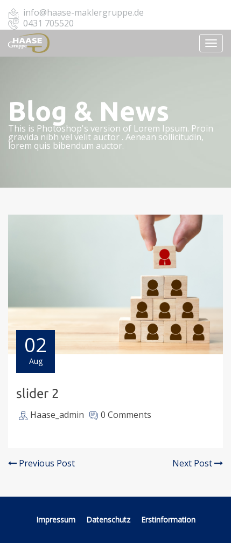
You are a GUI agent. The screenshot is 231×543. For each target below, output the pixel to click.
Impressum (55, 519)
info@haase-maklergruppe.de (83, 12)
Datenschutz (109, 519)
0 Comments (126, 415)
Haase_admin (57, 415)
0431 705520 (48, 23)
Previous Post (41, 463)
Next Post (197, 463)
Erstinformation (168, 519)
